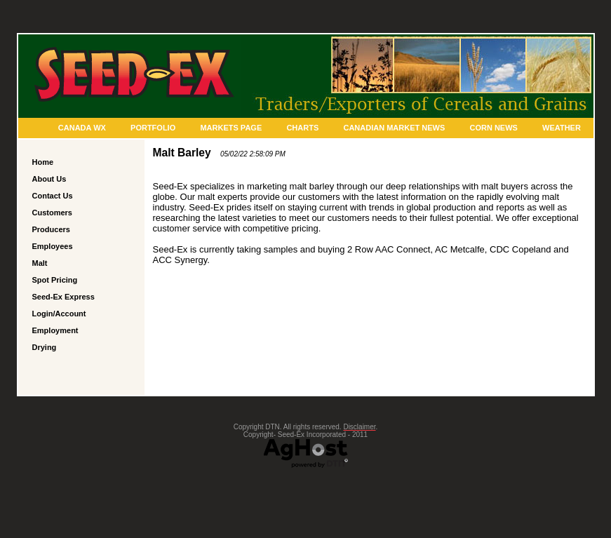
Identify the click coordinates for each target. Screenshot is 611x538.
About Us (49, 179)
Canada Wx (82, 127)
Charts (302, 127)
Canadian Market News (394, 127)
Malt (40, 263)
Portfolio (152, 127)
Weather (561, 127)
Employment (55, 330)
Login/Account (59, 313)
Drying (44, 347)
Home (43, 162)
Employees (52, 246)
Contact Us (52, 195)
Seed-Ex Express (63, 296)
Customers (52, 212)
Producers (51, 229)
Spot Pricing (55, 280)
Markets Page (231, 127)
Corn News (493, 127)
